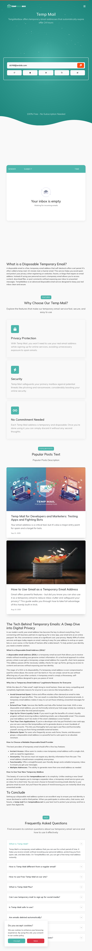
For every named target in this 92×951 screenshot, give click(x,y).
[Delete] (30, 72)
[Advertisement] (46, 41)
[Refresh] (14, 72)
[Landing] (46, 65)
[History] (62, 72)
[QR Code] (46, 72)
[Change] (77, 72)
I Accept (16, 941)
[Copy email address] (80, 65)
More (36, 941)
